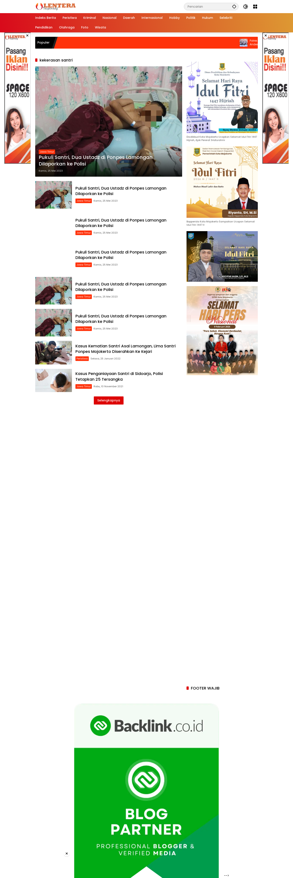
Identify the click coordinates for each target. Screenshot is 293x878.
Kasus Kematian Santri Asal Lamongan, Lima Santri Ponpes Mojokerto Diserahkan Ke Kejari (125, 348)
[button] (234, 6)
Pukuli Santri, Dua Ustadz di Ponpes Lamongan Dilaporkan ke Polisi (96, 160)
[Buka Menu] (255, 6)
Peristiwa (82, 358)
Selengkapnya (108, 400)
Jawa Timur (47, 151)
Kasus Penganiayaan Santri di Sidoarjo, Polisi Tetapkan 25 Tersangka (119, 376)
